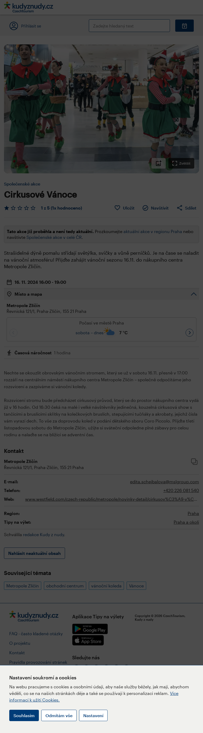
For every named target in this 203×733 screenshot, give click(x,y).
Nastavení (93, 715)
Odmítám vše (58, 715)
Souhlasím (24, 715)
